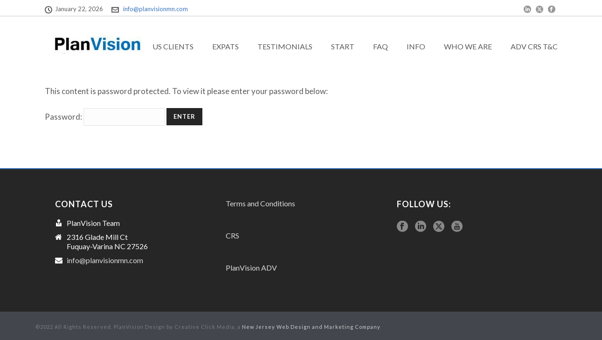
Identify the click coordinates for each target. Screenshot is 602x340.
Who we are (468, 46)
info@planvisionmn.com (155, 9)
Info (416, 46)
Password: (105, 117)
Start (342, 46)
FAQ (380, 46)
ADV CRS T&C (534, 46)
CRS (232, 235)
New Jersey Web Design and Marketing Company (311, 327)
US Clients (173, 46)
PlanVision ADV (251, 267)
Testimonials (284, 46)
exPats (225, 46)
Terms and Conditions (260, 203)
